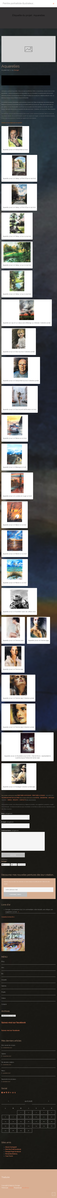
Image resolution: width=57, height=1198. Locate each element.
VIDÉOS (10, 800)
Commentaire (10, 830)
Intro (2, 967)
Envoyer (13, 855)
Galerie (3, 1054)
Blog (2, 961)
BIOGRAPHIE (43, 797)
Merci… (3, 1070)
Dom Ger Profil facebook (13, 1149)
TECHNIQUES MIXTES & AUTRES (10, 797)
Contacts (4, 1004)
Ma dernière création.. (7, 1062)
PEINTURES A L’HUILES (38, 795)
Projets (3, 992)
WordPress (25, 1187)
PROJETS (15, 800)
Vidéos (3, 998)
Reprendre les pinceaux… (8, 1079)
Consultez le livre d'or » (8, 917)
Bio (2, 973)
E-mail (7, 822)
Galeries (3, 986)
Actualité (4, 980)
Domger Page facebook (13, 1151)
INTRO (37, 797)
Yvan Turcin (9, 1156)
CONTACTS (22, 800)
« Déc (8, 1101)
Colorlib (11, 1187)
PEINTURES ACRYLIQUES (24, 795)
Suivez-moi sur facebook (13, 1022)
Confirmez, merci (15, 894)
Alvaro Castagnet (11, 1147)
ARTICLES (51, 797)
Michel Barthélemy (11, 1154)
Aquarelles (10, 66)
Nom (6, 813)
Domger (16, 70)
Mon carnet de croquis (8, 1045)
